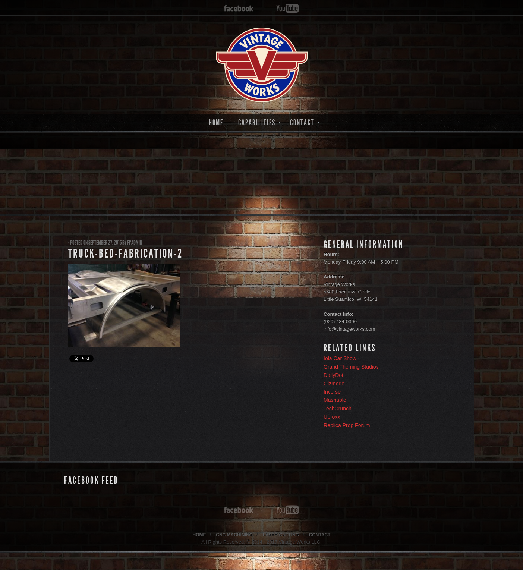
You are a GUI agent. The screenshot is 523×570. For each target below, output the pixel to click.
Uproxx (332, 417)
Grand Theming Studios (351, 367)
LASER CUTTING (281, 535)
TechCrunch (338, 409)
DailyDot (333, 375)
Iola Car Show (340, 358)
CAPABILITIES (256, 122)
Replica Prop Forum (347, 425)
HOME (216, 122)
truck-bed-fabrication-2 (125, 253)
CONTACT (302, 122)
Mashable (335, 400)
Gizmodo (334, 384)
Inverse (332, 392)
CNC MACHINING (234, 535)
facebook (238, 8)
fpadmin (134, 242)
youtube (287, 8)
